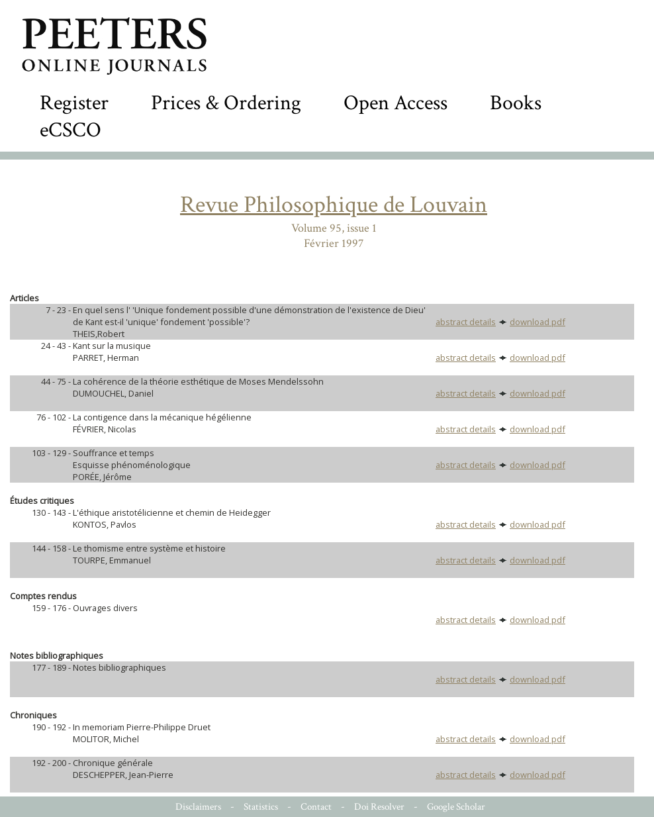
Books (515, 103)
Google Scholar (456, 806)
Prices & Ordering (226, 103)
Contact (316, 806)
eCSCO (70, 130)
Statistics (261, 806)
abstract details (466, 322)
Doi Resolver (379, 806)
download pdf (537, 322)
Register (74, 103)
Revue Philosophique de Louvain (333, 204)
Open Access (395, 103)
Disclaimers (198, 806)
